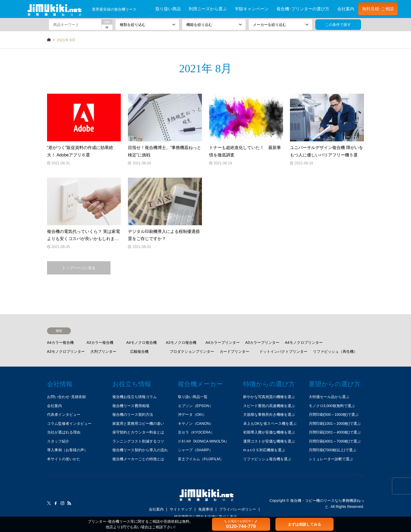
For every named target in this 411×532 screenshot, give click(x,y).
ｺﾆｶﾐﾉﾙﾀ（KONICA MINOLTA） (203, 441)
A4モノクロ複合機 (141, 342)
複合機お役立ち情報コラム (134, 397)
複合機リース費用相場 (130, 406)
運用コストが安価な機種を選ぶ (269, 441)
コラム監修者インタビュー (69, 423)
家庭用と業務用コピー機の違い (138, 423)
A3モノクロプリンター (66, 351)
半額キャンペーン (252, 9)
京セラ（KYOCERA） (196, 432)
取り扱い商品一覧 (192, 397)
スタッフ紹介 (58, 441)
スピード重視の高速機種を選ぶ (269, 406)
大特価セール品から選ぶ (329, 397)
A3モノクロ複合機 (181, 342)
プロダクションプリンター (192, 351)
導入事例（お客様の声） (67, 450)
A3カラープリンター (262, 342)
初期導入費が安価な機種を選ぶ (269, 432)
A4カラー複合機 (60, 342)
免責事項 (205, 509)
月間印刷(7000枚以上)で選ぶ (332, 450)
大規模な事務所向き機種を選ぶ (269, 414)
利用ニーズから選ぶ (208, 9)
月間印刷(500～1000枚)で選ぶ (334, 414)
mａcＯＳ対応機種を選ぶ (264, 450)
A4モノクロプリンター (304, 342)
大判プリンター (103, 351)
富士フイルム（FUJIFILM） (201, 459)
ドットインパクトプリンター (283, 351)
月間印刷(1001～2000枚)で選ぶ (335, 423)
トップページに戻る (78, 268)
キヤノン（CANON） (196, 423)
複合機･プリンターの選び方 (302, 9)
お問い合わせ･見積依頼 (66, 397)
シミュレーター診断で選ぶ (331, 459)
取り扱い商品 (168, 9)
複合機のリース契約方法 (132, 414)
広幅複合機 (139, 351)
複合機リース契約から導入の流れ (140, 450)
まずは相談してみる (304, 524)
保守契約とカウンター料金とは (138, 432)
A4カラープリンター (223, 342)
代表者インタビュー (63, 414)
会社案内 (345, 9)
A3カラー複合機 (100, 342)
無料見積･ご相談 (378, 9)
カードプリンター (234, 351)
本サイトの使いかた (63, 459)
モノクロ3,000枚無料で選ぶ (332, 406)
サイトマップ (181, 509)
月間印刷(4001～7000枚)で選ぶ (335, 441)
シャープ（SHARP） (195, 450)
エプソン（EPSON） (195, 406)
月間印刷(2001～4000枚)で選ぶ (335, 432)
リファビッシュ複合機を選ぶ (267, 459)
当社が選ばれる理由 (63, 432)
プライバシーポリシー (237, 509)
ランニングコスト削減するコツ (138, 441)
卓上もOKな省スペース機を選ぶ (270, 423)
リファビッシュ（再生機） (335, 351)
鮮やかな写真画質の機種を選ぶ (269, 397)
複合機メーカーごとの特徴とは (138, 459)
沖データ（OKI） (192, 414)
